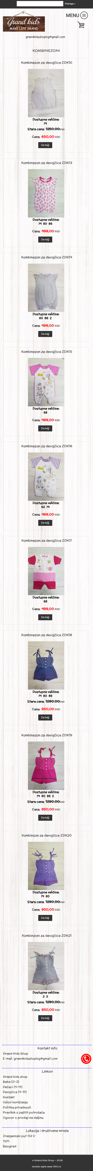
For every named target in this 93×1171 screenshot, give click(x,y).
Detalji (45, 145)
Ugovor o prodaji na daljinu (23, 1118)
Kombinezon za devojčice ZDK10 (46, 62)
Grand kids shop (15, 1077)
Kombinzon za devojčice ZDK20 (47, 835)
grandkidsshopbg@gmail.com (45, 37)
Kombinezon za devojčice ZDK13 (46, 162)
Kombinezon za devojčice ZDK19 (46, 735)
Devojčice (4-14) (15, 1092)
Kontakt (9, 1097)
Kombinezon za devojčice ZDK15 (46, 351)
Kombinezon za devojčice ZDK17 (46, 540)
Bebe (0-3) (11, 1082)
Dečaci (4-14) (12, 1087)
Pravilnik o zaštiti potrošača (24, 1112)
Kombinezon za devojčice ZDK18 (46, 635)
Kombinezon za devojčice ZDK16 (46, 446)
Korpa (88, 24)
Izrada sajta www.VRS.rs (46, 1166)
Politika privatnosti (17, 1107)
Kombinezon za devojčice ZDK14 (46, 257)
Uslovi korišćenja (15, 1102)
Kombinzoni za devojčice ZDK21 (46, 935)
